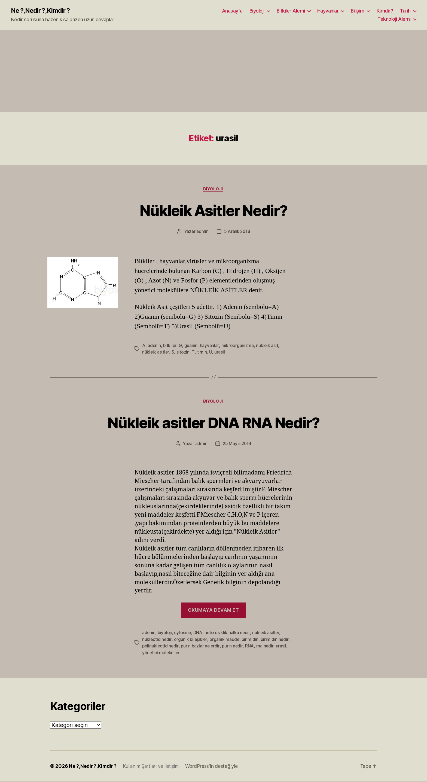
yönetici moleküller (161, 653)
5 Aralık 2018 (237, 232)
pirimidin (251, 640)
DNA (198, 633)
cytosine (183, 633)
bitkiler (170, 346)
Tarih (405, 11)
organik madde (225, 640)
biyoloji (165, 633)
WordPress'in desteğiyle (214, 766)
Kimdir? (385, 11)
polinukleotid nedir (160, 646)
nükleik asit (267, 346)
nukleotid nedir (157, 640)
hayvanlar (209, 346)
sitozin (183, 352)
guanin (191, 346)
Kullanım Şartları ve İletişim (153, 766)
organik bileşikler (191, 640)
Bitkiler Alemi (291, 11)
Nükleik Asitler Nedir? (213, 210)
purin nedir (233, 646)
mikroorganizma (237, 346)
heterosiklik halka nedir (228, 633)
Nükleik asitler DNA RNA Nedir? (213, 422)
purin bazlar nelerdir (201, 646)
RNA (251, 646)
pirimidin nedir (276, 640)
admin (202, 232)
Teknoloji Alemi (394, 19)
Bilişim (357, 11)
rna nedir (266, 646)
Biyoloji (256, 11)
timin (202, 352)
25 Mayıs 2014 (237, 444)
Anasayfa (232, 11)
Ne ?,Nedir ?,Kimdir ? (41, 11)
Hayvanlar (328, 11)
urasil (219, 352)
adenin (154, 346)
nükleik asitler (155, 352)
